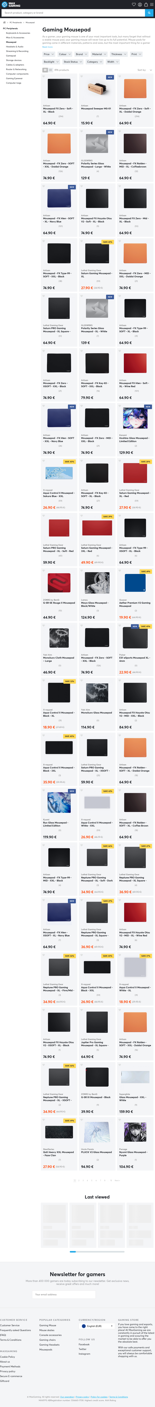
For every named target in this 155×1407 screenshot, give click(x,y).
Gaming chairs (47, 1340)
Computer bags (13, 83)
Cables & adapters (15, 65)
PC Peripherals (16, 23)
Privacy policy (7, 1371)
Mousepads (45, 1349)
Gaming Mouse (47, 1325)
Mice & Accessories (15, 38)
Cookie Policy (7, 1357)
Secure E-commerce (11, 1376)
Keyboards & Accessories (18, 33)
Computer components (17, 74)
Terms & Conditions (10, 1340)
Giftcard (4, 1381)
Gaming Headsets (49, 1345)
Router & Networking (16, 69)
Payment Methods (10, 1366)
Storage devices (13, 60)
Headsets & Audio (14, 47)
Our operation (67, 1397)
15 (111, 1181)
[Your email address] (64, 1295)
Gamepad (11, 56)
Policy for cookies (99, 1397)
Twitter (82, 1349)
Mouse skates (46, 1330)
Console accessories (50, 1335)
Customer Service (10, 1325)
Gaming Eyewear (14, 78)
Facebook (84, 1344)
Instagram (84, 1354)
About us (5, 1362)
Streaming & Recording (17, 51)
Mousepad (30, 23)
